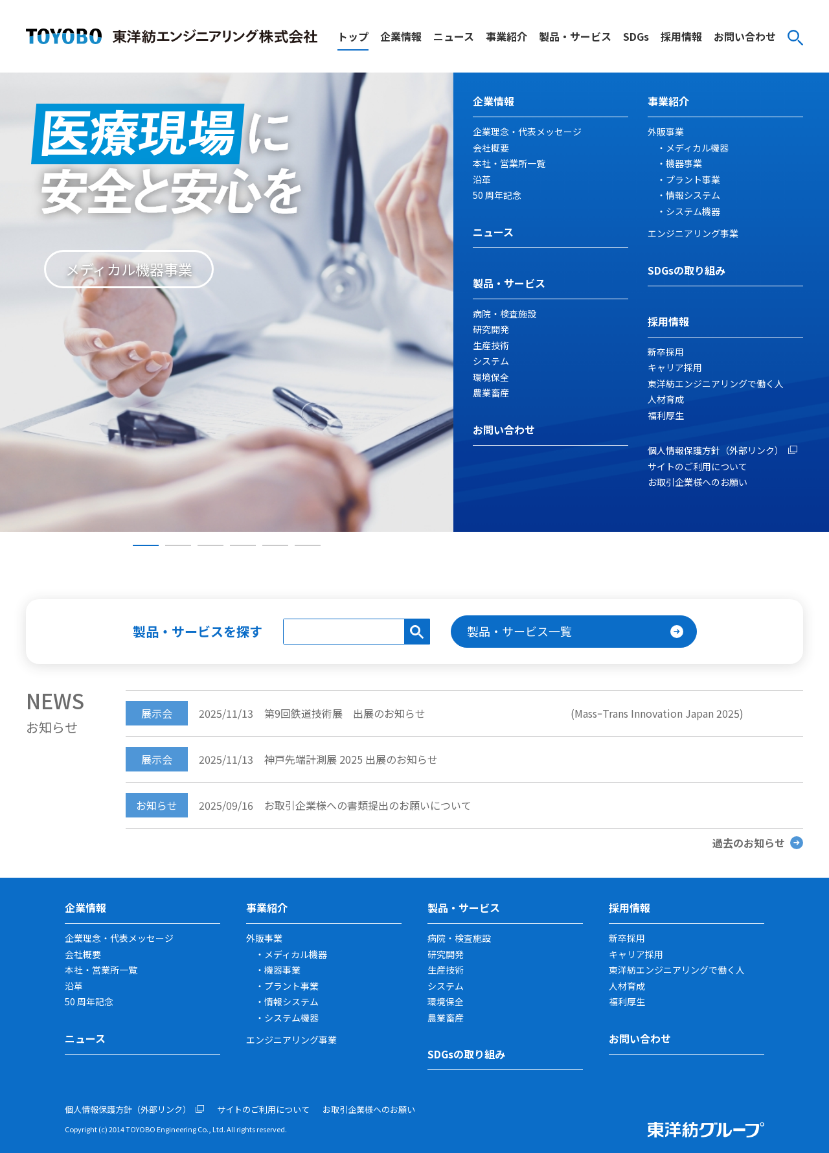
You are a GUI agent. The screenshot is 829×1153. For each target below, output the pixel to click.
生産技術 (491, 345)
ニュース (453, 36)
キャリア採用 (675, 367)
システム (491, 360)
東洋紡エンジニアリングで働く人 (716, 383)
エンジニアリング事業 (693, 233)
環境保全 (491, 377)
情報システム (693, 194)
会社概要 (491, 147)
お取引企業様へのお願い (697, 481)
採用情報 (681, 36)
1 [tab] (146, 545)
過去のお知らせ (748, 842)
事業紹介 (506, 36)
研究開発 (491, 329)
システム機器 (693, 211)
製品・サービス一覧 (519, 630)
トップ (353, 36)
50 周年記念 (497, 194)
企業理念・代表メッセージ (527, 131)
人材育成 (666, 399)
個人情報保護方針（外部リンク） (716, 450)
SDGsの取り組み (686, 270)
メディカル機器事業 (128, 268)
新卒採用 (666, 351)
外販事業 (666, 131)
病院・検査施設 (504, 313)
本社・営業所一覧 (509, 163)
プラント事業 (693, 179)
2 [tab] (178, 545)
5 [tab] (275, 545)
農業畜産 (491, 392)
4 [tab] (243, 545)
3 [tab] (210, 545)
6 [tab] (308, 545)
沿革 (482, 179)
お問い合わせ (745, 36)
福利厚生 (666, 415)
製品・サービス (575, 36)
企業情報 (401, 36)
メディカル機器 (697, 147)
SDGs (636, 36)
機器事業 (684, 163)
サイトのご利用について (697, 466)
